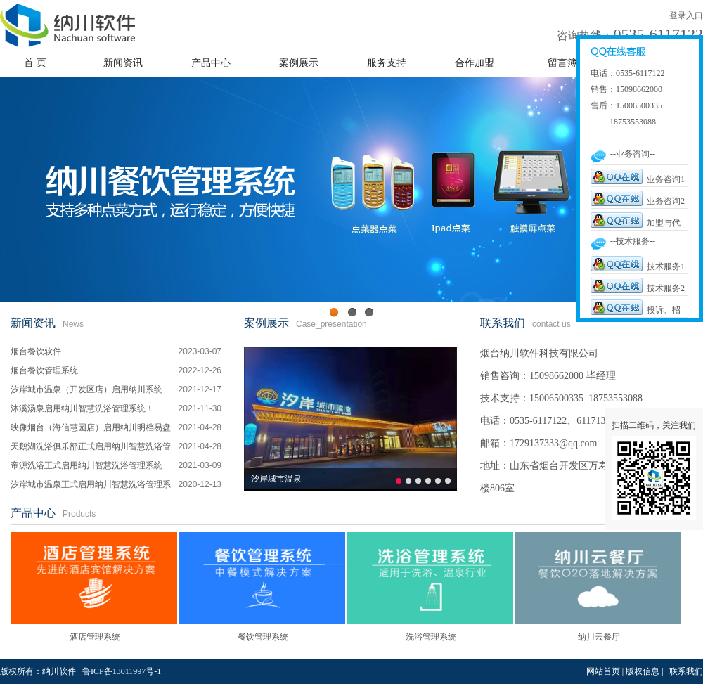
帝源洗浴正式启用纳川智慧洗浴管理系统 (86, 465)
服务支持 (386, 63)
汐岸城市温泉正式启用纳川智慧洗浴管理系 (91, 484)
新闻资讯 (123, 63)
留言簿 (562, 63)
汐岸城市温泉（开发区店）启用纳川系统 (86, 389)
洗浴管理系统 (431, 637)
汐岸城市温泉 (276, 479)
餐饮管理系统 (263, 637)
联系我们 (502, 323)
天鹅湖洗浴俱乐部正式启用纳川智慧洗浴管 (91, 446)
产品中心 (211, 63)
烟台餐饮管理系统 (44, 370)
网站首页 (603, 671)
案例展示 (298, 63)
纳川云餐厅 (599, 637)
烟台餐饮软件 (36, 351)
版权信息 (642, 671)
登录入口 (686, 15)
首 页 (35, 63)
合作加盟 (474, 63)
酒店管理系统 (95, 637)
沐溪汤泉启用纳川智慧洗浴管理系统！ (82, 408)
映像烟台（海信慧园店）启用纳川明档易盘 (91, 427)
